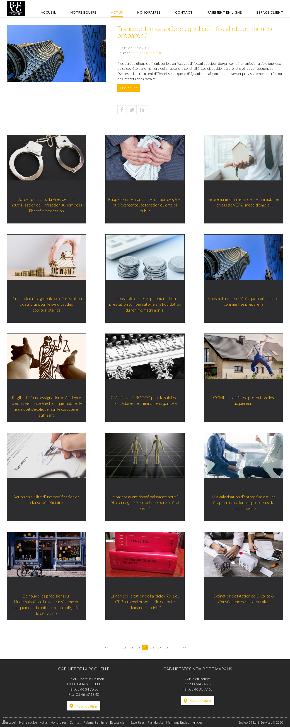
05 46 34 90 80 (87, 689)
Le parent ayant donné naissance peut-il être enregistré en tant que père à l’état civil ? (145, 502)
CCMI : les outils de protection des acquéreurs (243, 400)
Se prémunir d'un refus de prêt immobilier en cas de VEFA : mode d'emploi (244, 202)
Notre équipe (83, 12)
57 (159, 647)
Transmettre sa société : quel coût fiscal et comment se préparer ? (243, 301)
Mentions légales (177, 722)
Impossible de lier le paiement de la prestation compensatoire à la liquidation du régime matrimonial (145, 304)
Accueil (48, 12)
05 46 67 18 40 (87, 694)
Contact (184, 12)
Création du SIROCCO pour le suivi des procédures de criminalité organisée (145, 400)
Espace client (269, 12)
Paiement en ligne (224, 12)
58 (166, 647)
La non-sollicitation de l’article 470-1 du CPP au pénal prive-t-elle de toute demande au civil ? (145, 601)
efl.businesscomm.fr (146, 53)
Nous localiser (86, 706)
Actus (117, 12)
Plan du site (155, 722)
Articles (197, 722)
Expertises (137, 722)
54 (138, 647)
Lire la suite (129, 88)
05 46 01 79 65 (201, 689)
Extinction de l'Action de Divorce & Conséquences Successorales (243, 598)
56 (152, 647)
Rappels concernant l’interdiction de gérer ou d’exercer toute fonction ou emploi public (145, 205)
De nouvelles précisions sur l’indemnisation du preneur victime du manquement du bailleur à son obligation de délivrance (47, 604)
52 (124, 647)
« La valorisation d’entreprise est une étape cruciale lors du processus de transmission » (244, 502)
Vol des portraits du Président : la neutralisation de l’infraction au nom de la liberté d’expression (46, 205)
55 (145, 647)
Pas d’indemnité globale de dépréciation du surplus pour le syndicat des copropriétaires (46, 304)
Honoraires (149, 12)
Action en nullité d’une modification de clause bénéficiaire (46, 499)
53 (131, 647)
